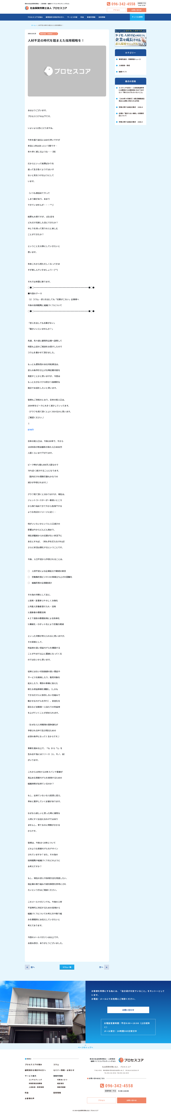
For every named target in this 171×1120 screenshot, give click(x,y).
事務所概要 (61, 1087)
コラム (56, 1064)
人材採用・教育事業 (36, 1087)
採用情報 (102, 17)
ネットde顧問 (137, 17)
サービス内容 (72, 17)
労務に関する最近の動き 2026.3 (131, 122)
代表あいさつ (62, 1080)
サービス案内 (30, 1075)
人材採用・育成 (124, 65)
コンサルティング (35, 1080)
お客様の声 (29, 1098)
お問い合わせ (137, 10)
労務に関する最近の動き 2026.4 (131, 107)
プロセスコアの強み (35, 17)
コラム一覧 (66, 967)
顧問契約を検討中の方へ (55, 17)
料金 (82, 17)
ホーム (33, 25)
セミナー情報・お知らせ (63, 1070)
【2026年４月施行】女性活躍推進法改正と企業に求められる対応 (131, 99)
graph (31, 429)
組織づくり (123, 72)
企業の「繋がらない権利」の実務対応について (131, 114)
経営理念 (60, 1083)
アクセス (116, 10)
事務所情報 (91, 17)
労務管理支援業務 (35, 1083)
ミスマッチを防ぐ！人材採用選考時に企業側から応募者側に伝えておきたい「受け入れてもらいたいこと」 (131, 90)
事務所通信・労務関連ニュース (48, 34)
